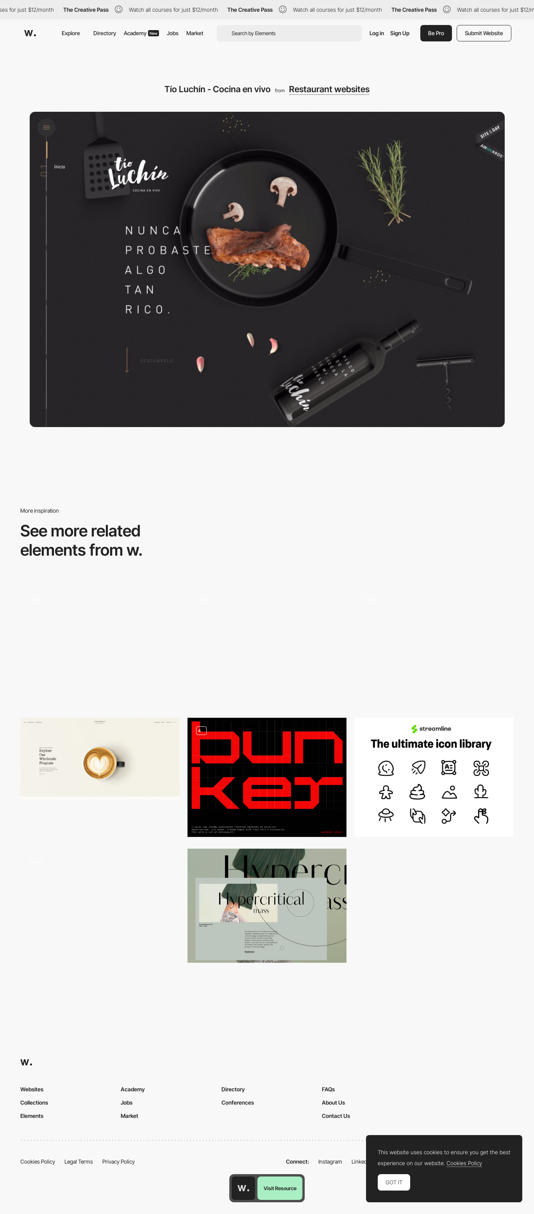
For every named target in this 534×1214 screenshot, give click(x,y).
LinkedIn (361, 1161)
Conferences (237, 1102)
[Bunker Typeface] (267, 777)
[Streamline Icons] (434, 777)
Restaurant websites (329, 89)
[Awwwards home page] (243, 1188)
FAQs (328, 1089)
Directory (104, 33)
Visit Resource (280, 1188)
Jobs (173, 33)
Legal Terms (78, 1161)
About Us (333, 1102)
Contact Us (336, 1115)
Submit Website (484, 33)
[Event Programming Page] (267, 646)
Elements (31, 1115)
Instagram (330, 1161)
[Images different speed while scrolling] (100, 905)
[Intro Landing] (100, 646)
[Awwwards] (30, 33)
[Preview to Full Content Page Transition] (267, 905)
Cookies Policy (37, 1161)
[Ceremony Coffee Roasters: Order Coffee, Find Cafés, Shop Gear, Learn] (100, 759)
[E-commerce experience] (434, 646)
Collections (34, 1102)
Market (195, 33)
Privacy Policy (118, 1161)
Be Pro (436, 33)
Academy (141, 33)
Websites (31, 1089)
